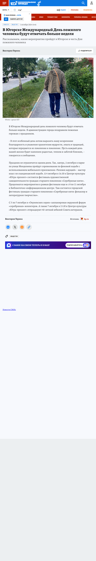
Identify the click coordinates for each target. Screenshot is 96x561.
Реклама (74, 10)
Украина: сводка (81, 17)
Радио (63, 10)
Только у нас (52, 17)
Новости (6, 24)
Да (6, 19)
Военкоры (66, 17)
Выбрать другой (16, 19)
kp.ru (86, 219)
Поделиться (85, 50)
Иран (41, 17)
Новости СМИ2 (9, 309)
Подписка (87, 10)
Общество (15, 24)
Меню (3, 3)
